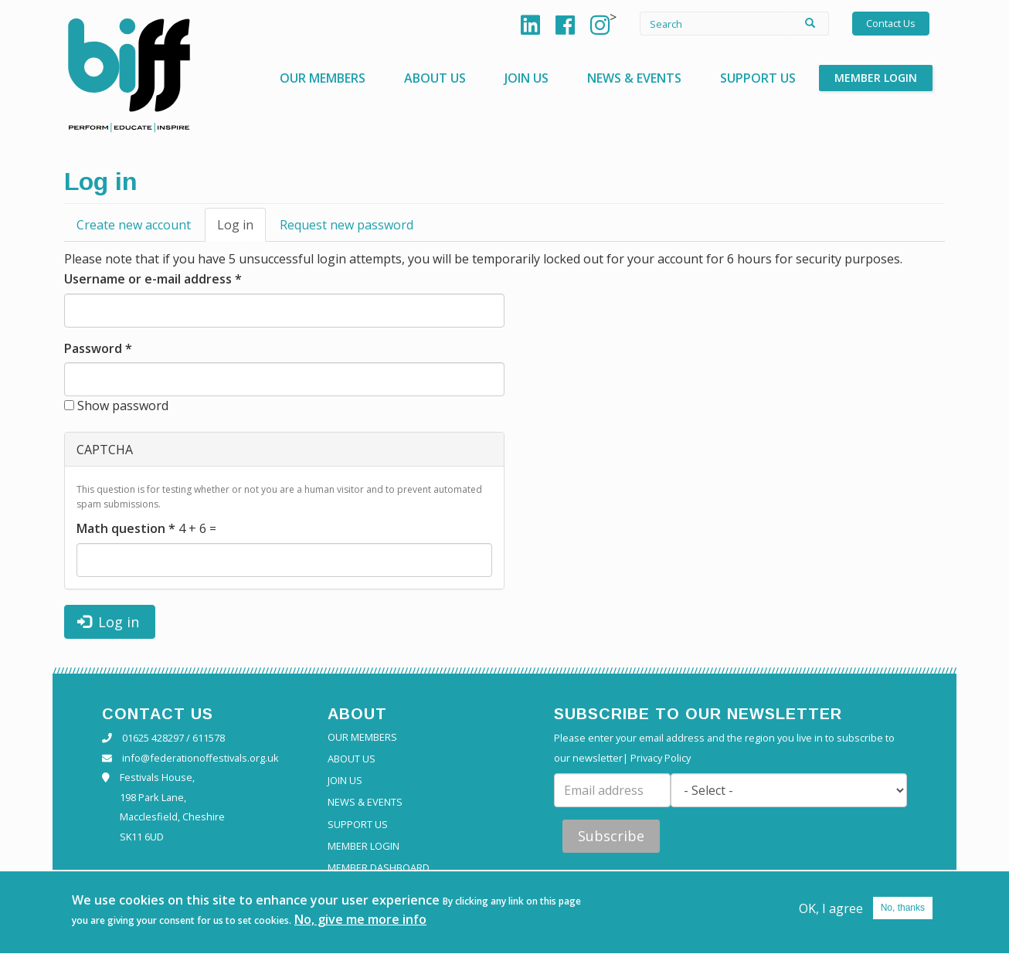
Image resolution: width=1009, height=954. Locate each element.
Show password (116, 405)
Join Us (526, 78)
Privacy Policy (660, 758)
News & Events (634, 78)
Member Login (875, 77)
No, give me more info (360, 923)
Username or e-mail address (153, 278)
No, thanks (903, 910)
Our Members (322, 78)
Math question (125, 528)
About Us (435, 78)
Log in (239, 229)
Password (98, 348)
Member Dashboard (379, 868)
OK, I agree (831, 912)
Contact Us (891, 23)
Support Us (758, 78)
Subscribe (611, 836)
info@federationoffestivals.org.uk (200, 758)
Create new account (133, 224)
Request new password (346, 224)
